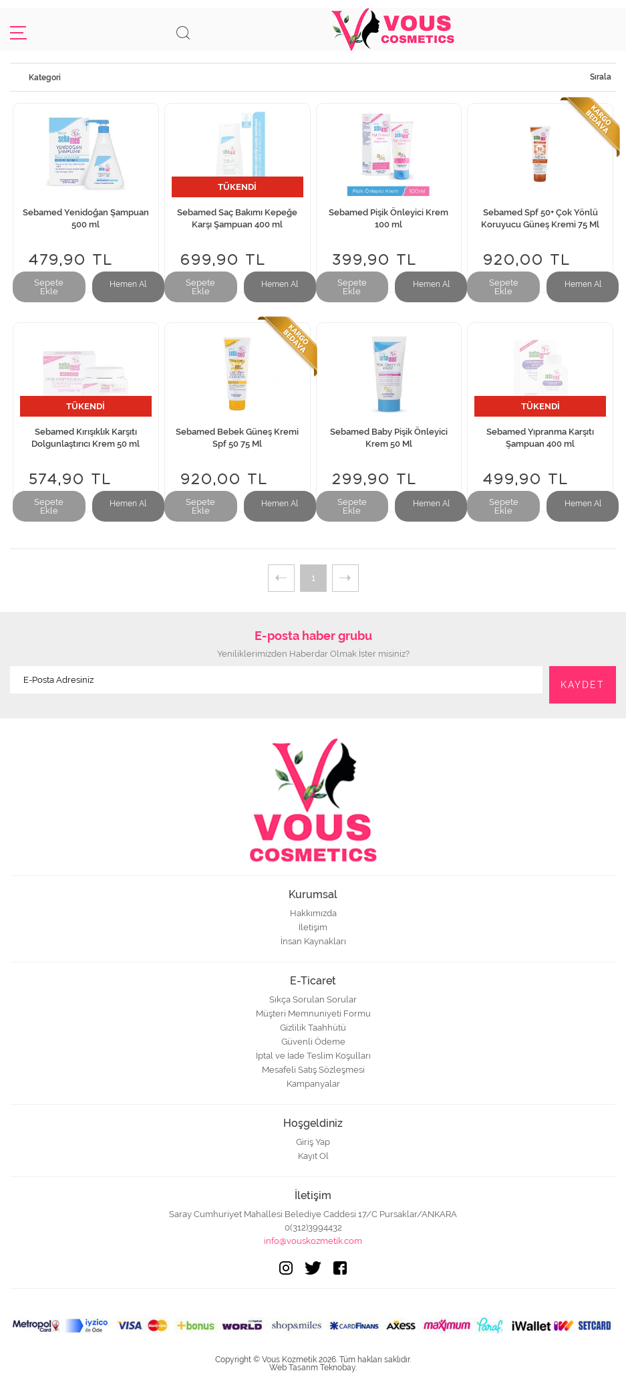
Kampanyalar (313, 1084)
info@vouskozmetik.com (313, 1241)
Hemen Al (128, 284)
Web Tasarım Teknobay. (313, 1368)
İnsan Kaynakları (313, 941)
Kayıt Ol (313, 1156)
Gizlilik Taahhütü (313, 1028)
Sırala (600, 77)
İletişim (313, 927)
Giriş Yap (313, 1142)
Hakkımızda (313, 913)
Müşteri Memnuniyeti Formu (313, 1013)
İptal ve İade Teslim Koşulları (313, 1056)
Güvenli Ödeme (313, 1042)
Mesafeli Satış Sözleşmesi (313, 1070)
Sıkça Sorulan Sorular (313, 999)
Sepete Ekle (48, 287)
